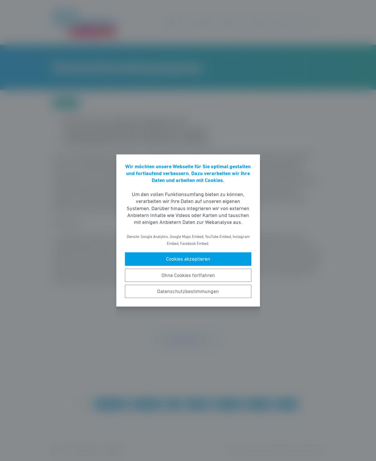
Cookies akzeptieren (188, 259)
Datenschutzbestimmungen (188, 291)
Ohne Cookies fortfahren (188, 275)
